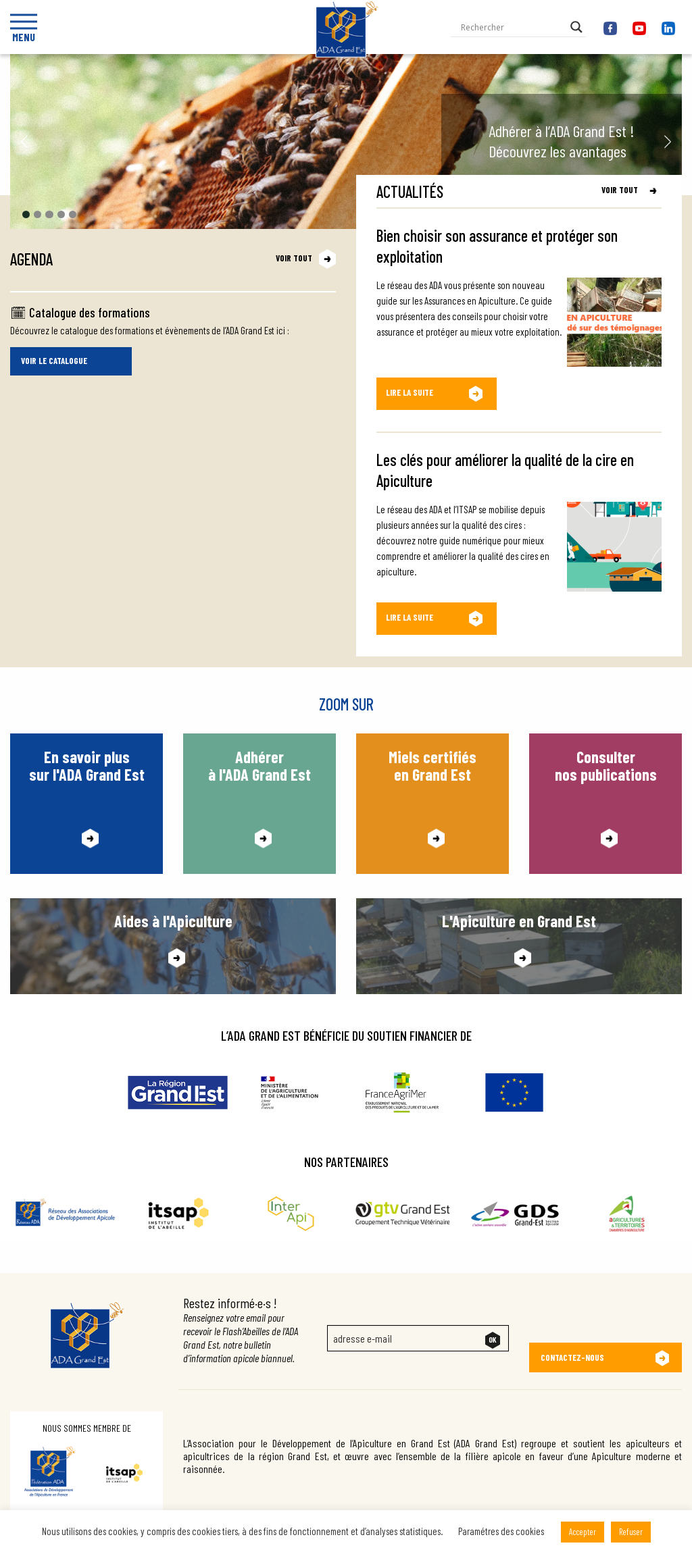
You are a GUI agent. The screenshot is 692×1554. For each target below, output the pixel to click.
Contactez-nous (572, 1349)
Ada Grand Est (346, 75)
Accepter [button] (582, 1531)
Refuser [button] (631, 1531)
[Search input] (512, 27)
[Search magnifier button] (576, 27)
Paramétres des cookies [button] (501, 1531)
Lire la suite (409, 393)
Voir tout (294, 258)
